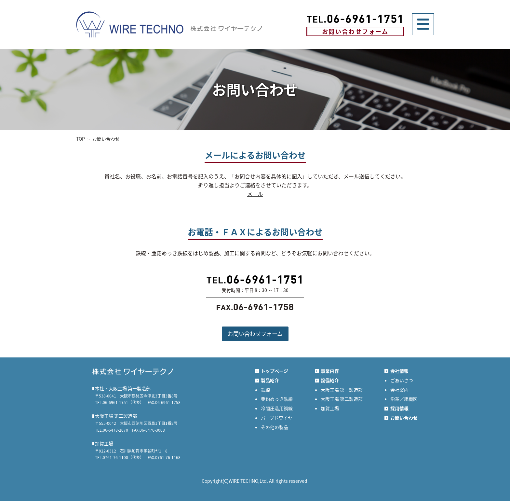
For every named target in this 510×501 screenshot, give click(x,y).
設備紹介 (330, 380)
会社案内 (399, 389)
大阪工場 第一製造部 (342, 389)
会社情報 (399, 371)
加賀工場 (330, 408)
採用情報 (399, 408)
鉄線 (265, 389)
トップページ (274, 371)
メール (255, 194)
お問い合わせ (106, 138)
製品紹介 (270, 380)
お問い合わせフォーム (355, 31)
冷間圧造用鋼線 (277, 408)
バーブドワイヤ (276, 417)
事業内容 (330, 371)
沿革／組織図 (404, 399)
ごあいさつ (401, 380)
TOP (80, 138)
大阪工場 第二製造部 (342, 399)
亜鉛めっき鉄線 (277, 399)
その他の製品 (274, 427)
